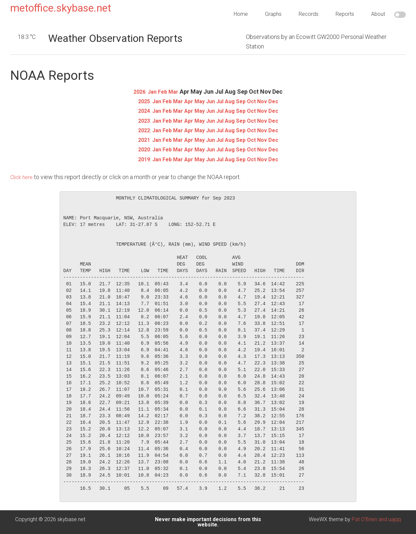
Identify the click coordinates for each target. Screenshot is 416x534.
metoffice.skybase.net (60, 8)
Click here (22, 176)
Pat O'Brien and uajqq (376, 519)
